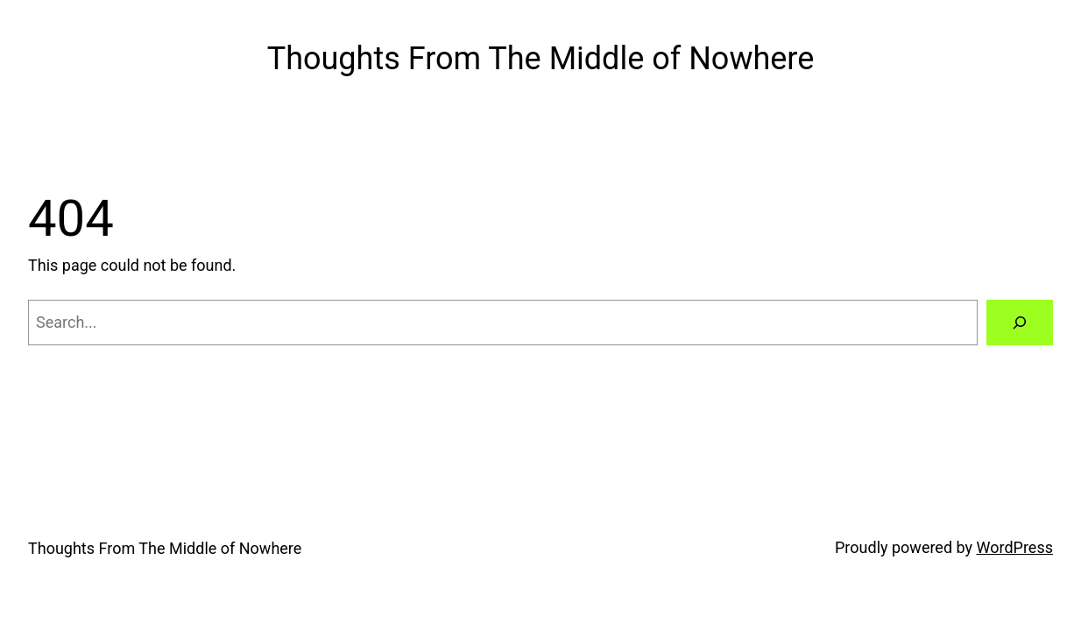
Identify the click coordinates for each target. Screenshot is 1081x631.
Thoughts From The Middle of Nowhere (541, 58)
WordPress (1015, 547)
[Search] (1019, 322)
